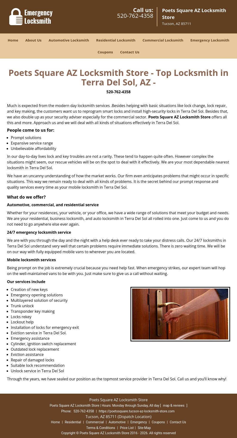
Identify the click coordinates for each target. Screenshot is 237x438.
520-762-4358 (135, 15)
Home (13, 40)
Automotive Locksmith (69, 40)
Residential (73, 422)
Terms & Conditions (100, 428)
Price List (127, 428)
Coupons (105, 52)
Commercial (95, 422)
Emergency (138, 422)
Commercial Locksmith (163, 40)
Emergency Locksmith (210, 40)
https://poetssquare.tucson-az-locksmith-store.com (136, 411)
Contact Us (129, 52)
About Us (33, 40)
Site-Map (144, 428)
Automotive (117, 422)
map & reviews (174, 405)
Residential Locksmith (115, 40)
